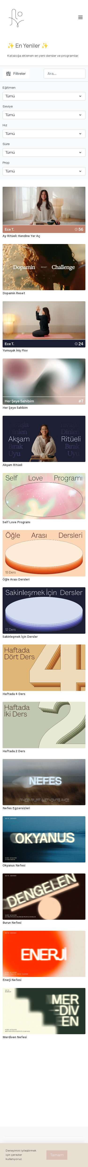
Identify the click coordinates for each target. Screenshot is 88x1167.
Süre (6, 144)
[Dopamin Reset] (44, 293)
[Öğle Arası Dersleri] (44, 579)
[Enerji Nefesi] (44, 980)
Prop (6, 163)
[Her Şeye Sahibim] (44, 407)
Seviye (8, 106)
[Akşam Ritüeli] (44, 465)
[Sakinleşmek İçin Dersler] (44, 636)
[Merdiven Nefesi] (44, 1037)
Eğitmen (9, 88)
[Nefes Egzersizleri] (44, 808)
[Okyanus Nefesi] (44, 865)
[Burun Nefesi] (44, 922)
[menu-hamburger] (80, 17)
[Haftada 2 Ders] (44, 751)
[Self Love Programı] (44, 522)
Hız (5, 125)
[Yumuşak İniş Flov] (44, 350)
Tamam (57, 1155)
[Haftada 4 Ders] (44, 694)
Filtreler (16, 73)
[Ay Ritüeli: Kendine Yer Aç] (44, 236)
